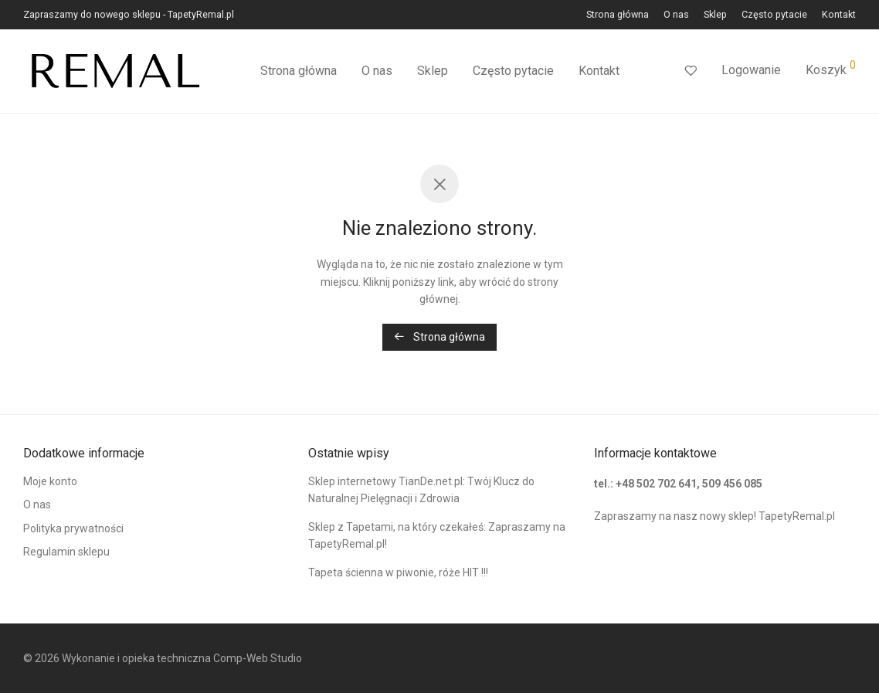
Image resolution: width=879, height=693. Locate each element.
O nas (676, 15)
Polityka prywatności (73, 528)
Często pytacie (774, 15)
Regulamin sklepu (66, 551)
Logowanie (751, 70)
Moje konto (50, 481)
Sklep (715, 15)
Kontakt (839, 15)
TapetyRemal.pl (797, 516)
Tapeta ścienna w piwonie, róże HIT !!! (398, 572)
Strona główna (617, 15)
